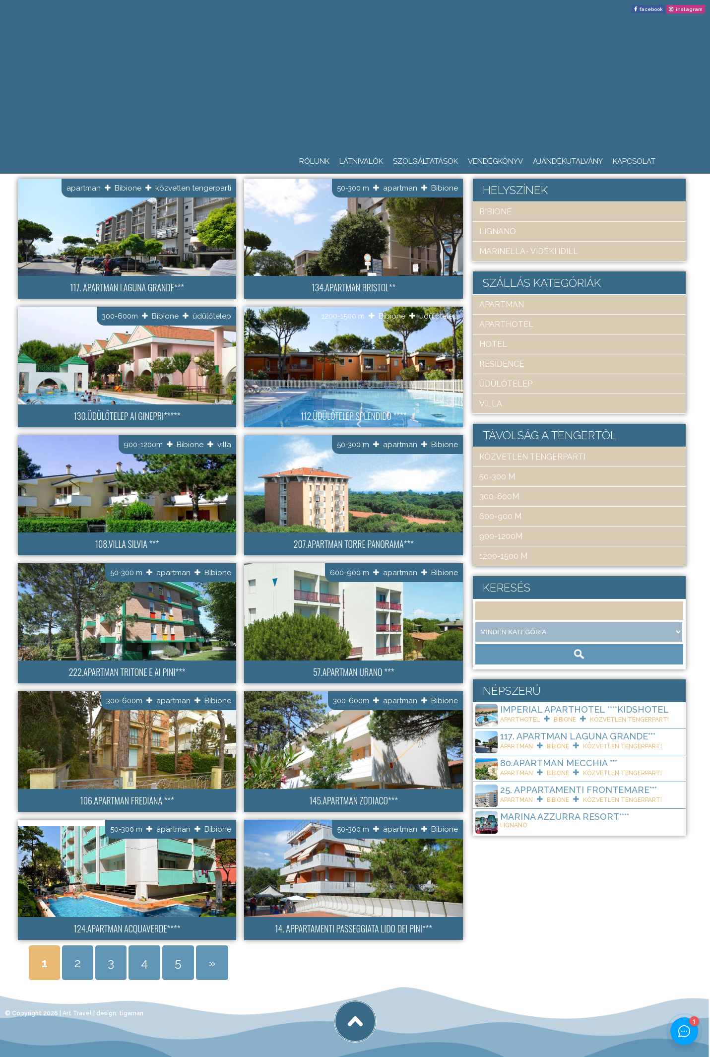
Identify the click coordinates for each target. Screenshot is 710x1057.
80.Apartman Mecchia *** (558, 763)
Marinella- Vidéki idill (528, 251)
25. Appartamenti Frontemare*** (578, 790)
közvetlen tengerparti (193, 188)
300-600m (120, 316)
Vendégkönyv (495, 161)
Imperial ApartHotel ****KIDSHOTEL (584, 709)
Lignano (497, 231)
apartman (83, 188)
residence (501, 364)
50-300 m (353, 188)
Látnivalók (361, 161)
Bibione (128, 188)
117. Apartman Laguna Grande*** (577, 736)
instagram (689, 9)
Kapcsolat (634, 161)
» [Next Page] (212, 962)
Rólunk (314, 161)
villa (224, 444)
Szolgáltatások (425, 161)
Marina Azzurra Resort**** (564, 816)
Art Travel (77, 1013)
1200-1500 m (343, 316)
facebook (651, 9)
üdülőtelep (212, 316)
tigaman (131, 1013)
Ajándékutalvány (568, 161)
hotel (493, 344)
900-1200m (143, 444)
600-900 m (349, 572)
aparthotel (506, 324)
